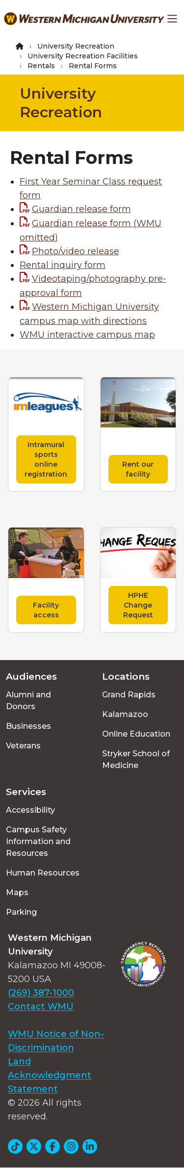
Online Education (136, 734)
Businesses (28, 726)
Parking (21, 912)
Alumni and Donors (28, 700)
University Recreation (75, 46)
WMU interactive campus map (87, 334)
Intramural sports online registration (46, 459)
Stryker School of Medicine (136, 759)
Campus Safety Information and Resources (38, 841)
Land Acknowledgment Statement (49, 1075)
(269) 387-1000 (41, 992)
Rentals (41, 65)
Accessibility (30, 810)
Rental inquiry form (62, 265)
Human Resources (42, 872)
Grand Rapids (129, 694)
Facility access (46, 610)
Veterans (23, 745)
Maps (17, 892)
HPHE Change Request (138, 605)
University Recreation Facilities (82, 56)
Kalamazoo (125, 714)
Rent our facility (138, 469)
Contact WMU (41, 1006)
